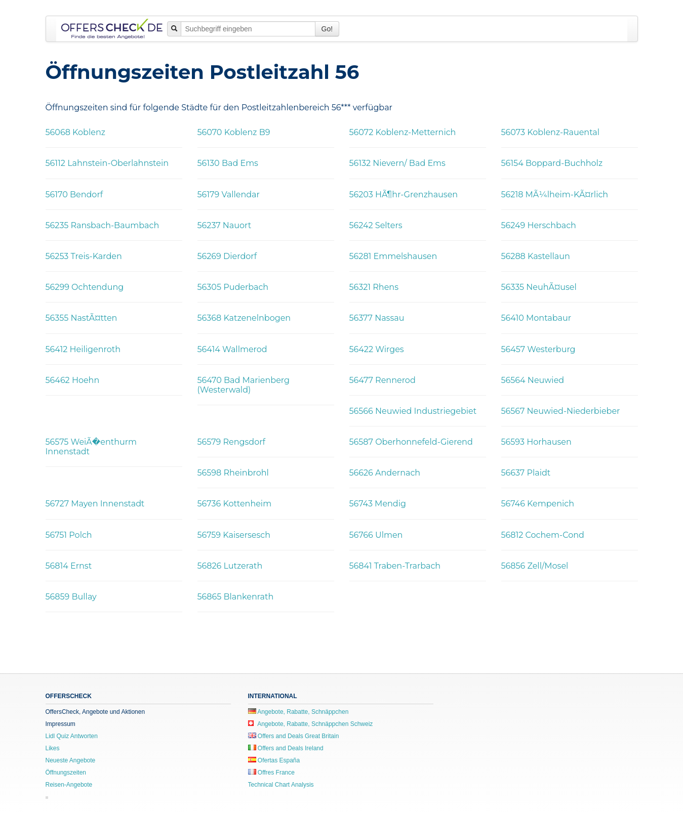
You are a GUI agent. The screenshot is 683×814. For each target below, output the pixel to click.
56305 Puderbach (233, 287)
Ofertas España (274, 760)
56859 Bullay (71, 597)
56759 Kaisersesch (234, 535)
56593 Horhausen (536, 442)
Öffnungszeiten (66, 772)
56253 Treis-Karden (84, 256)
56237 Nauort (224, 225)
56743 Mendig (378, 503)
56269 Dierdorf (227, 256)
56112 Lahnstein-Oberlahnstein (107, 163)
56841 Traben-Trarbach (395, 566)
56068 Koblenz (75, 132)
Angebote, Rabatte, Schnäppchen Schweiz (310, 723)
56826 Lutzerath (230, 566)
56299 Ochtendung (85, 287)
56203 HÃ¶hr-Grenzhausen (403, 194)
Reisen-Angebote (69, 784)
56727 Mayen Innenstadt (95, 503)
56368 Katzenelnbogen (244, 318)
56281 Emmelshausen (393, 256)
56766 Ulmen (376, 535)
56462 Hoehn (73, 380)
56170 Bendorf (74, 194)
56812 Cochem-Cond (542, 535)
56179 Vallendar (228, 194)
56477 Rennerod (382, 380)
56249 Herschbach (538, 225)
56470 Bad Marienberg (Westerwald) (243, 385)
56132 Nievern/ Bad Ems (397, 163)
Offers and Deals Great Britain (293, 736)
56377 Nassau (377, 318)
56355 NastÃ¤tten (81, 318)
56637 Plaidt (526, 473)
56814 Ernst (69, 566)
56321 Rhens (373, 287)
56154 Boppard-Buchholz (552, 163)
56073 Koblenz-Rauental (550, 132)
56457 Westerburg (538, 349)
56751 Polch (69, 535)
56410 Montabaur (536, 318)
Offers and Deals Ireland (286, 748)
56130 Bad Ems (227, 163)
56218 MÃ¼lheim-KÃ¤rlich (555, 194)
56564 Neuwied (533, 380)
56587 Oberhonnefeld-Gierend (411, 442)
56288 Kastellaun (535, 256)
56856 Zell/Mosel (535, 566)
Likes (53, 748)
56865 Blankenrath (235, 597)
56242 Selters (376, 225)
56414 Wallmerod (232, 349)
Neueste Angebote (71, 760)
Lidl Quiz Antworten (72, 736)
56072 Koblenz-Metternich (402, 132)
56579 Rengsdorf (231, 442)
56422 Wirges (376, 349)
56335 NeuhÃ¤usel (539, 287)
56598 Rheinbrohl (233, 473)
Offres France (271, 772)
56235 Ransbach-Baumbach (102, 225)
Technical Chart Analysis (281, 784)
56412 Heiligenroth (83, 349)
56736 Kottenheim (234, 503)
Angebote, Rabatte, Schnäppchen (298, 711)
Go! (327, 29)
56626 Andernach (385, 473)
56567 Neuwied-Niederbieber (560, 411)
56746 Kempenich (538, 503)
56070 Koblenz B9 (233, 132)
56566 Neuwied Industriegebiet (413, 411)
